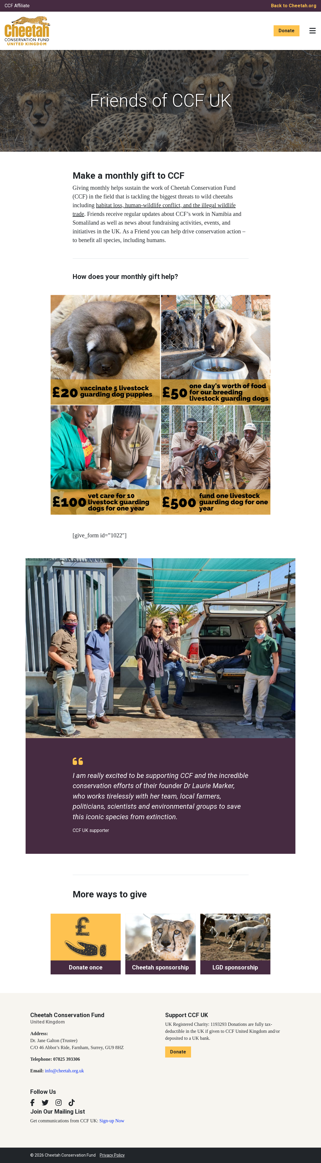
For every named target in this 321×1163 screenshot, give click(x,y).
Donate (287, 30)
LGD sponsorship (235, 967)
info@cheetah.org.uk (64, 1070)
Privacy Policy (112, 1155)
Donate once (85, 967)
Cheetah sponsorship (160, 967)
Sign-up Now (111, 1120)
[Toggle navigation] (312, 31)
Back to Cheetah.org (293, 5)
